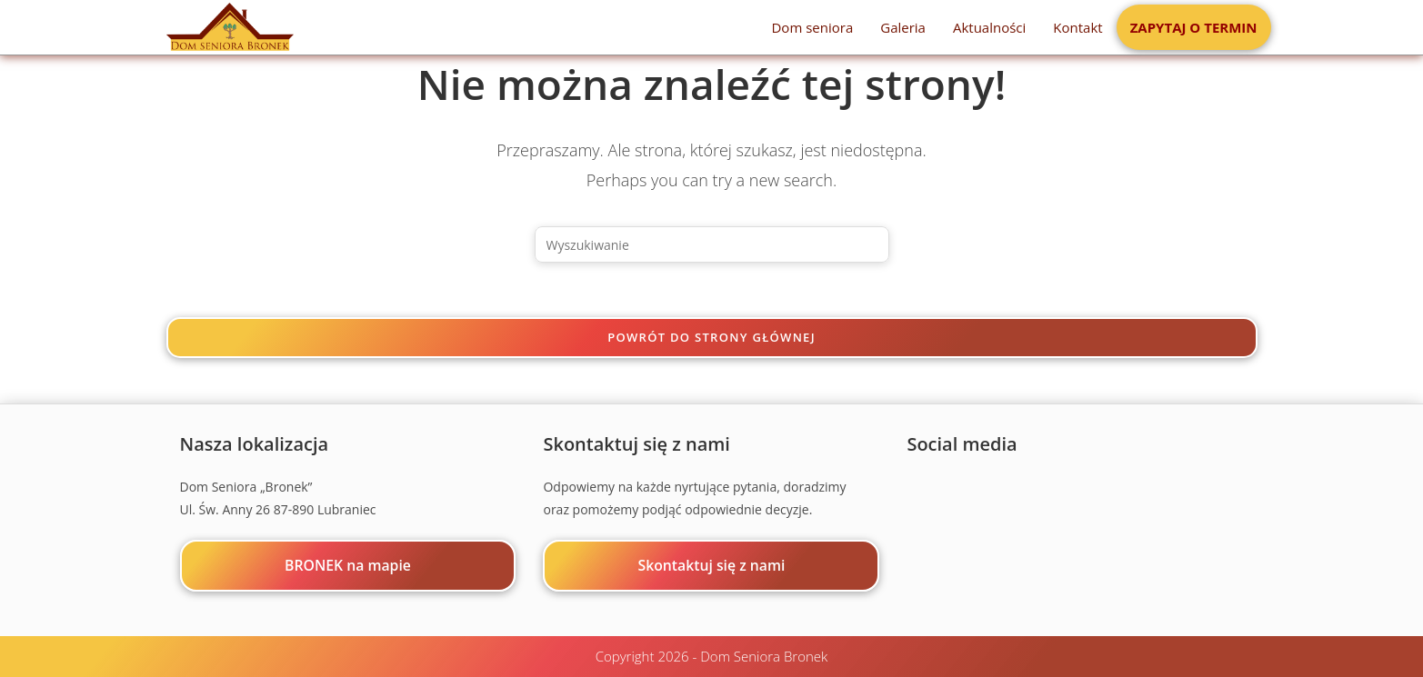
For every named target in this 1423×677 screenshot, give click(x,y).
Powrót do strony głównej (711, 337)
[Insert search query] (712, 244)
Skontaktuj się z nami (712, 565)
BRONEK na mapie (348, 565)
